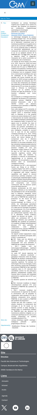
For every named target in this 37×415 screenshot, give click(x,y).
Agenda (4, 396)
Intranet (5, 385)
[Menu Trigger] (33, 3)
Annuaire (5, 381)
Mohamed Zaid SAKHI (18, 33)
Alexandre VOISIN (16, 35)
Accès (4, 390)
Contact (5, 400)
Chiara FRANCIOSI (28, 35)
